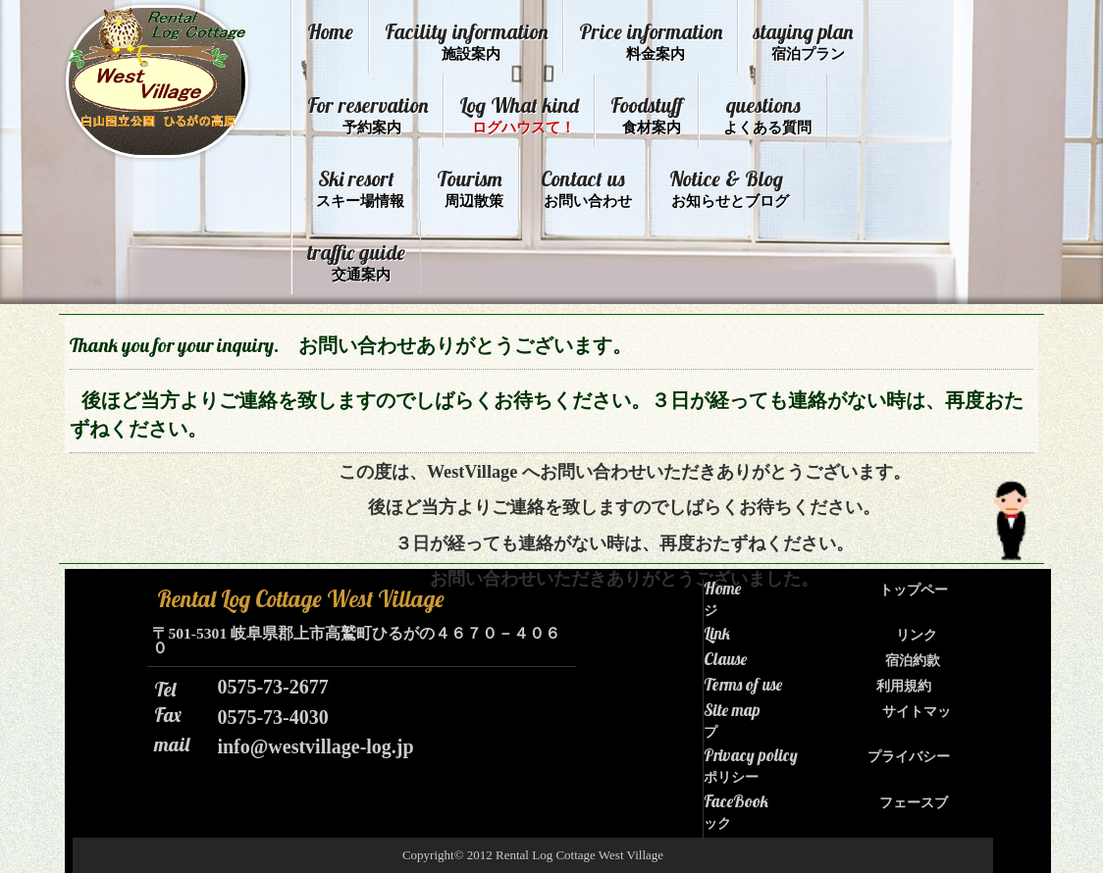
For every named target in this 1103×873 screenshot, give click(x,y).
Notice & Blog (729, 188)
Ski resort (360, 188)
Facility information (466, 41)
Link (820, 633)
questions (767, 114)
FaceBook (826, 811)
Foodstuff (646, 114)
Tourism (470, 188)
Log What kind (519, 114)
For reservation (367, 114)
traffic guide (356, 261)
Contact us (586, 188)
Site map (827, 720)
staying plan (803, 41)
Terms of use (817, 684)
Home (330, 31)
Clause (822, 659)
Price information (650, 41)
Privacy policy (827, 765)
